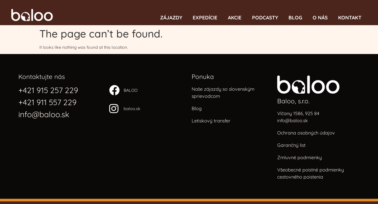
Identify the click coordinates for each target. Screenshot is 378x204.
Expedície (205, 17)
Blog (295, 17)
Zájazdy (171, 17)
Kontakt (349, 17)
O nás (320, 17)
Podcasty (265, 17)
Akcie (235, 17)
